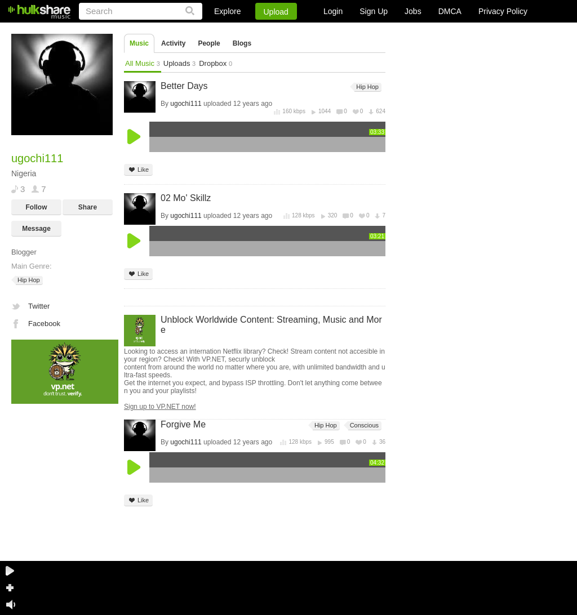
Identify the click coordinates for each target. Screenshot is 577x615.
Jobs (413, 11)
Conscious (363, 425)
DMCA (449, 11)
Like (138, 170)
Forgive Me (183, 424)
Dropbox (215, 63)
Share (87, 207)
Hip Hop (28, 280)
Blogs (242, 43)
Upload (276, 11)
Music (139, 43)
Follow (36, 207)
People (209, 43)
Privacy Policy (502, 11)
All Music (142, 63)
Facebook (44, 323)
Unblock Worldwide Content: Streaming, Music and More (271, 325)
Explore (227, 11)
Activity (173, 43)
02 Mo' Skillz (186, 198)
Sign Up (373, 11)
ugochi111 (185, 104)
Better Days (184, 86)
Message (36, 229)
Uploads (179, 63)
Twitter (39, 306)
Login (333, 11)
